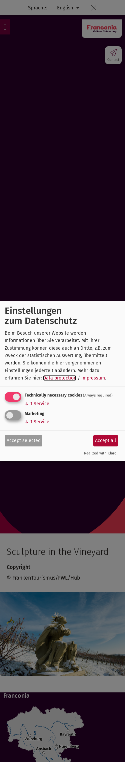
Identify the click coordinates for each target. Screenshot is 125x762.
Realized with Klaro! (101, 453)
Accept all (105, 440)
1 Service (37, 404)
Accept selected (24, 440)
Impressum (93, 378)
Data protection (59, 378)
